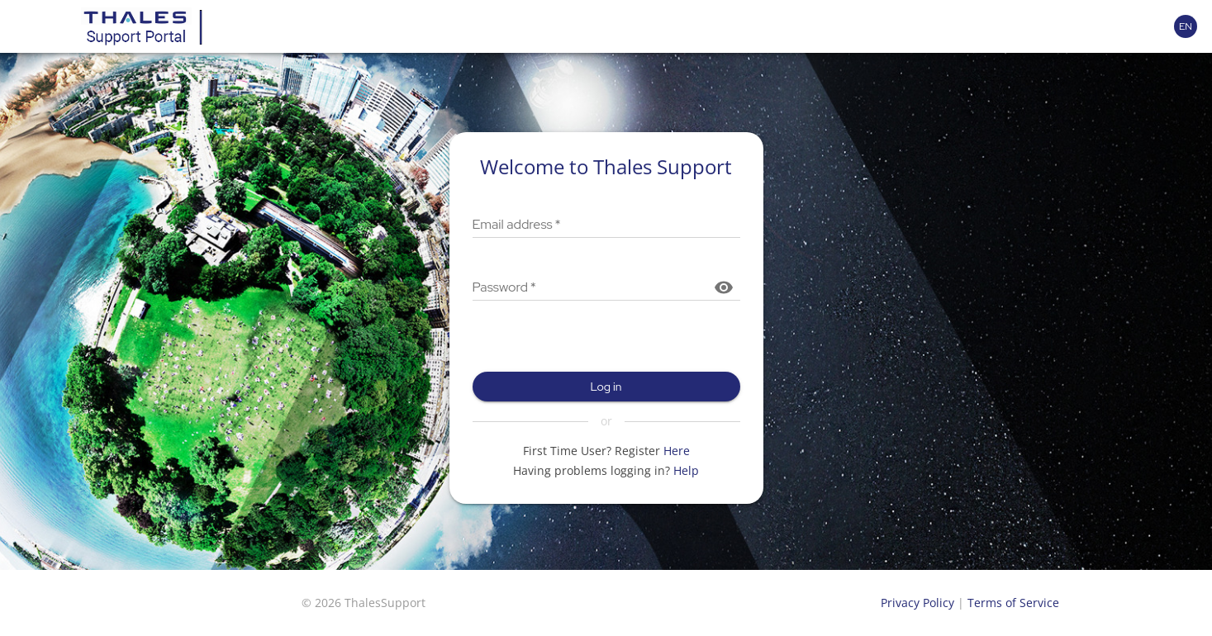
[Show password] (723, 287)
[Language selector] (1185, 26)
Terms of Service (1013, 602)
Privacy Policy (917, 602)
